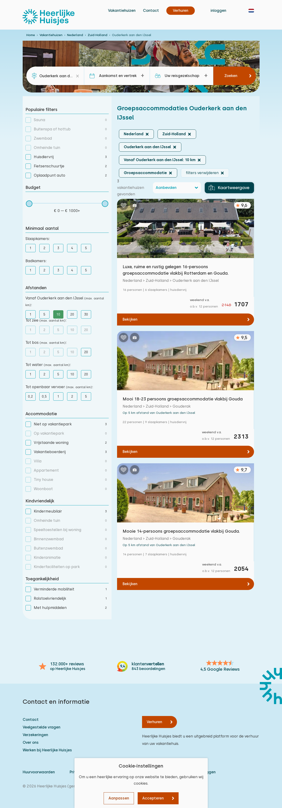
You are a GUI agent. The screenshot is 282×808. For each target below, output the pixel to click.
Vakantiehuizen (122, 10)
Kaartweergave (228, 187)
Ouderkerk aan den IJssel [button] (147, 147)
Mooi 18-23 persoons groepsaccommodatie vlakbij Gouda (183, 398)
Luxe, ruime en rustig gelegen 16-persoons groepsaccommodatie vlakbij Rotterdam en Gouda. (176, 270)
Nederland (75, 35)
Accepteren (153, 798)
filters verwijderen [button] (202, 173)
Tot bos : (46, 342)
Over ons (31, 742)
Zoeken (230, 76)
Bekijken (130, 319)
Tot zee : (45, 320)
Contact (151, 10)
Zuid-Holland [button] (174, 134)
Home (30, 35)
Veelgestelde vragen (41, 727)
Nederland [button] (133, 134)
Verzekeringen (35, 735)
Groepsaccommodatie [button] (145, 173)
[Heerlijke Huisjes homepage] (48, 17)
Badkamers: (35, 261)
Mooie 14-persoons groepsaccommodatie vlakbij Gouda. (181, 531)
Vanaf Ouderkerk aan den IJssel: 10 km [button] (159, 160)
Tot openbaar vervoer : (59, 387)
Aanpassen (118, 798)
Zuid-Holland (97, 35)
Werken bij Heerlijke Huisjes (47, 750)
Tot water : (48, 365)
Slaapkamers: (37, 239)
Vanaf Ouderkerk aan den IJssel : (64, 301)
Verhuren (154, 722)
